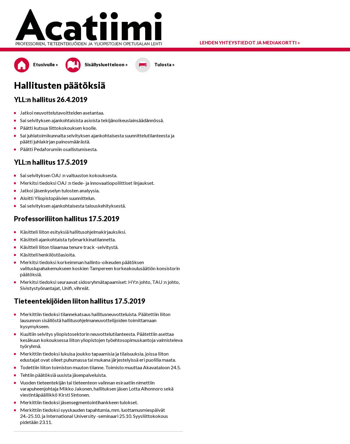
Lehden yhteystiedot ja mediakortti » (250, 42)
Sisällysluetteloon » (96, 64)
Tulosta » (154, 64)
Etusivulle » (36, 64)
